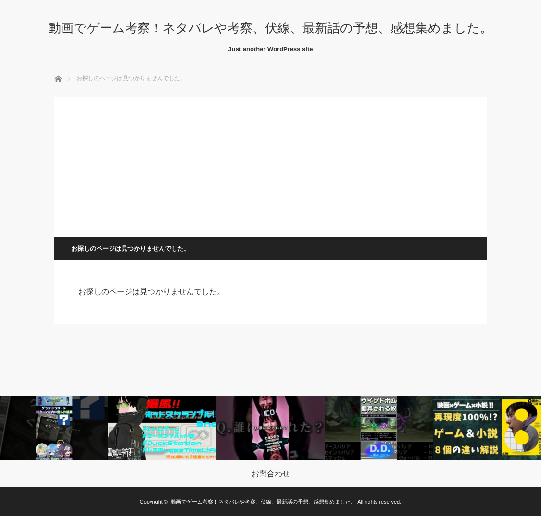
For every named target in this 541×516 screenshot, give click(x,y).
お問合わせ (271, 474)
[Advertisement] (270, 164)
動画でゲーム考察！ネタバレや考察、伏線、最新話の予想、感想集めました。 (270, 28)
